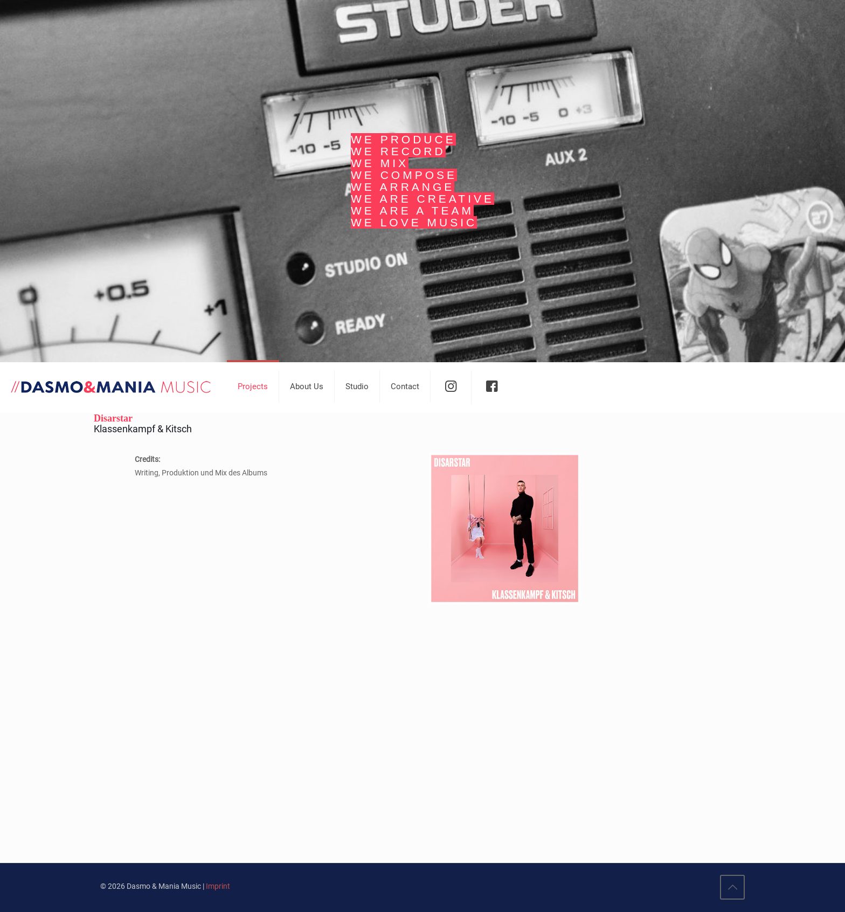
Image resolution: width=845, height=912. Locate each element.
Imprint (218, 886)
